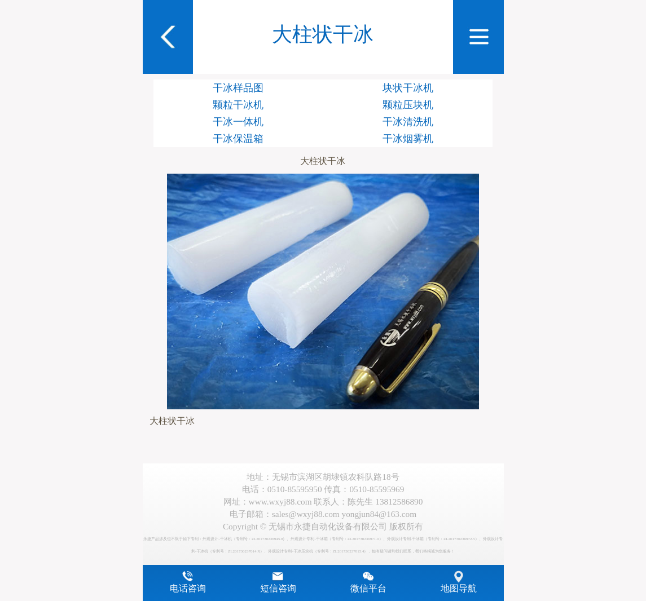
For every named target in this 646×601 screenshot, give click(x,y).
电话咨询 (188, 589)
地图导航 (459, 589)
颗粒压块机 (408, 105)
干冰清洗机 (408, 121)
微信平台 (368, 589)
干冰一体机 (238, 121)
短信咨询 (278, 589)
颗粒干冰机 (238, 105)
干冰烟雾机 (408, 138)
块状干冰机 (408, 88)
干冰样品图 (238, 88)
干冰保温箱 (238, 138)
